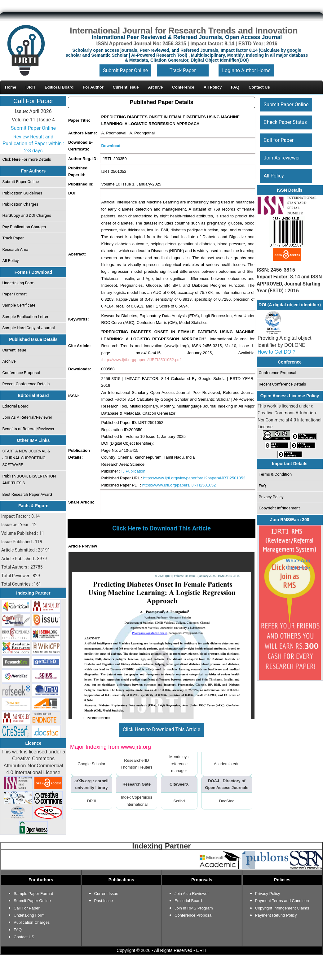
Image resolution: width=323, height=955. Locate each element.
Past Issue (103, 900)
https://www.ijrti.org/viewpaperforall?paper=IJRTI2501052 (194, 478)
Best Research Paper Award (27, 494)
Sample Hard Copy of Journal (28, 327)
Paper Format (14, 294)
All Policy (10, 260)
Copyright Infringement (279, 508)
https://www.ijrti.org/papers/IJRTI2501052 (179, 485)
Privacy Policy (271, 497)
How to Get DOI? (276, 352)
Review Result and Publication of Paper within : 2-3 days (33, 144)
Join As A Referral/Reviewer (27, 417)
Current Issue (14, 350)
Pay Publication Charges (24, 227)
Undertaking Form (18, 283)
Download (110, 145)
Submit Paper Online (125, 70)
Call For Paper (33, 101)
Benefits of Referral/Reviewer (28, 428)
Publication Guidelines (22, 193)
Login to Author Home (246, 70)
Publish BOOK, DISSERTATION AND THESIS (29, 479)
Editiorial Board (188, 900)
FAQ (262, 485)
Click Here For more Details (26, 159)
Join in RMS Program (194, 908)
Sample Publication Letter (25, 316)
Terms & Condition (275, 474)
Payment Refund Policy (276, 915)
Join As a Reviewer (192, 893)
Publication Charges (20, 204)
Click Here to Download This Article (161, 729)
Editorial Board (15, 406)
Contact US (24, 937)
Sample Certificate (19, 305)
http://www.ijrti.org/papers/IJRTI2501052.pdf (141, 359)
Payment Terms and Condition (282, 900)
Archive (9, 361)
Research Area (15, 249)
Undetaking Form (29, 915)
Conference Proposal (21, 372)
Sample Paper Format (33, 893)
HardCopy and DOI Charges (26, 215)
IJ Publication (133, 471)
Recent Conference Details (26, 384)
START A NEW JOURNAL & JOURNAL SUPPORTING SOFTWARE (26, 458)
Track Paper (183, 70)
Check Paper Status (285, 122)
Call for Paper (279, 140)
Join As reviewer (282, 158)
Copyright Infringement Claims (282, 908)
